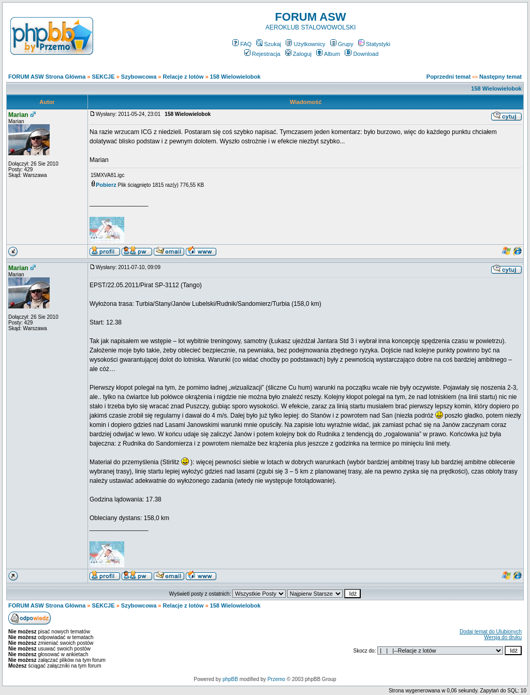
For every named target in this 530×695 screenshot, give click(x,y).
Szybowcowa (138, 76)
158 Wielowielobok (235, 76)
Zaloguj (298, 54)
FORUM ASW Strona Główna (46, 76)
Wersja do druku (503, 637)
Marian (18, 115)
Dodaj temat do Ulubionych (491, 631)
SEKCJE (103, 76)
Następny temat (500, 76)
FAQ (242, 44)
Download (361, 54)
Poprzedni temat (448, 76)
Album (328, 54)
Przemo (276, 679)
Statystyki (374, 44)
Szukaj (268, 44)
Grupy (342, 44)
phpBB (230, 679)
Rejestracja (262, 54)
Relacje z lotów (183, 76)
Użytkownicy (305, 44)
